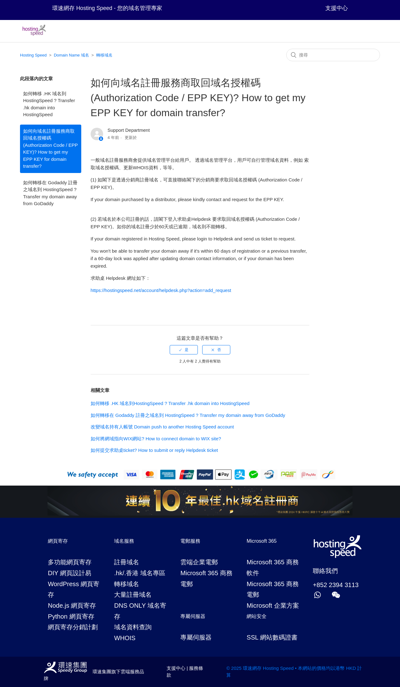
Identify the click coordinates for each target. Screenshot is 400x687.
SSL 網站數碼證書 (272, 637)
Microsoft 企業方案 (273, 605)
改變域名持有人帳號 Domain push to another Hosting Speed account (162, 426)
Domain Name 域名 (71, 55)
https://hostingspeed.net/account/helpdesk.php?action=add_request (161, 290)
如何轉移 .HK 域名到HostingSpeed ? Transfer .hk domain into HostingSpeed (49, 104)
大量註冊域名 (133, 594)
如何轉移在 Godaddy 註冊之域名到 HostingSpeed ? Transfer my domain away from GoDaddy (50, 193)
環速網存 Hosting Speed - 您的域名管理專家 (107, 8)
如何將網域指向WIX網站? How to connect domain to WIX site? (156, 438)
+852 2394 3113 (335, 584)
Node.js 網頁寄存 (72, 605)
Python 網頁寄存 (71, 616)
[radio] (184, 349)
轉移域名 (104, 55)
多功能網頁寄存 (70, 562)
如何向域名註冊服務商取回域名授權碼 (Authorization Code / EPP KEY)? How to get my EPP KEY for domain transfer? (50, 148)
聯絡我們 (325, 570)
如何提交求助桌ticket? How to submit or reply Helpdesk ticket (154, 450)
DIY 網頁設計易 (69, 573)
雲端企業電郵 (199, 562)
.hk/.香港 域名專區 (139, 573)
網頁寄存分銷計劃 (73, 627)
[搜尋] (333, 55)
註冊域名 (126, 562)
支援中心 (336, 8)
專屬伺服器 (196, 637)
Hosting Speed (33, 55)
